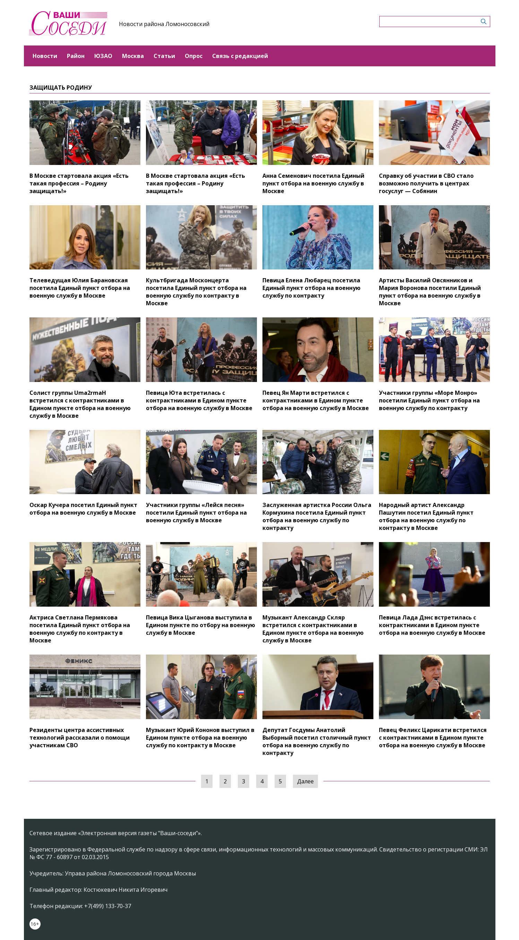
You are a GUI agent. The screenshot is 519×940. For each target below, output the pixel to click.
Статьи (164, 56)
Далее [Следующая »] (305, 781)
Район (76, 56)
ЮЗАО (103, 56)
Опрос (193, 56)
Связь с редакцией (240, 56)
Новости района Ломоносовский (164, 24)
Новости (45, 56)
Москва (133, 56)
